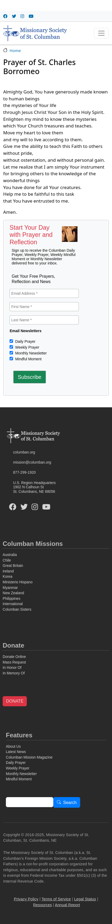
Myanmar (10, 588)
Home (15, 50)
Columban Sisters (17, 609)
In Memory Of (14, 673)
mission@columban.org (32, 462)
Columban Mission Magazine (29, 757)
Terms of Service (56, 899)
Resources (42, 905)
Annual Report (67, 905)
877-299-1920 (24, 472)
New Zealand (13, 593)
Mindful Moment (27, 359)
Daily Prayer (24, 341)
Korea (7, 577)
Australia (10, 555)
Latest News (16, 752)
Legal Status (85, 899)
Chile (7, 560)
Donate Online (14, 657)
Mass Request (14, 662)
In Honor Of (12, 668)
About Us (13, 746)
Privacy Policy (26, 899)
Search (70, 802)
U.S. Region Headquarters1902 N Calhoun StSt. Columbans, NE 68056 (34, 487)
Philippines (11, 599)
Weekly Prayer (26, 347)
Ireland (8, 571)
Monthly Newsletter (30, 353)
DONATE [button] (14, 701)
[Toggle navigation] (101, 33)
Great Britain (13, 566)
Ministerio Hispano (18, 582)
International (13, 604)
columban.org (24, 452)
